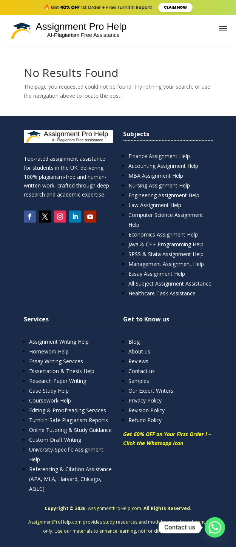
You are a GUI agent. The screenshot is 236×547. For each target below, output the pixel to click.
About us (139, 351)
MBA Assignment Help (155, 175)
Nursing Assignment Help (159, 185)
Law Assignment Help (154, 205)
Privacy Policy (145, 400)
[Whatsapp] (215, 527)
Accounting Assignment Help (163, 165)
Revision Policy (146, 410)
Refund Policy (145, 420)
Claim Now (175, 7)
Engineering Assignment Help (163, 195)
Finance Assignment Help (159, 156)
